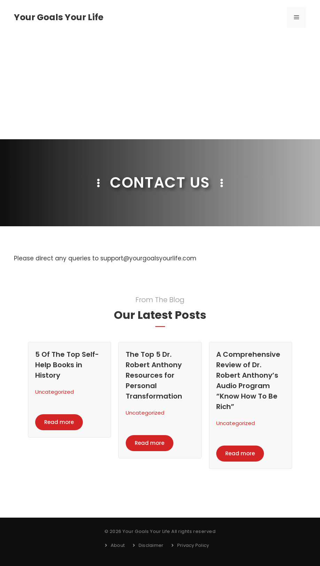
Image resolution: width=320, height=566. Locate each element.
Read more (59, 422)
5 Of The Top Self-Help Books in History (67, 364)
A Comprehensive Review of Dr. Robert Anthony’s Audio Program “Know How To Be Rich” (248, 380)
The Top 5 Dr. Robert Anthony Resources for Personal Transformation (154, 375)
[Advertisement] (160, 87)
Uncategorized (54, 391)
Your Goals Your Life (58, 17)
